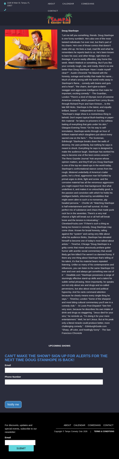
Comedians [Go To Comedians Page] (87, 4)
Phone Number (13, 376)
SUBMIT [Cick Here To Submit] (21, 448)
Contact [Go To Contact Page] (53, 11)
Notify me (13, 404)
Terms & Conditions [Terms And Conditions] (104, 431)
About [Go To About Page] (51, 4)
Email (8, 365)
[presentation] (28, 393)
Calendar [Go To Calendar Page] (68, 4)
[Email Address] (20, 442)
